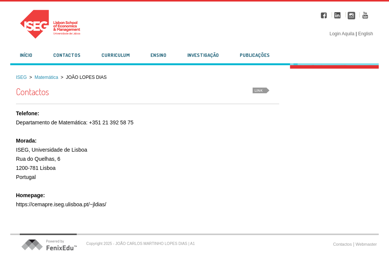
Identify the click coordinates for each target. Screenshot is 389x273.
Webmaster (366, 244)
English (365, 33)
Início (26, 55)
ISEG (21, 77)
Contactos (342, 244)
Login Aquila (342, 33)
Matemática (46, 77)
